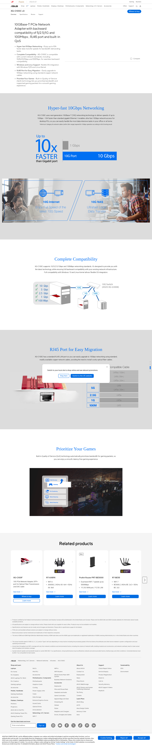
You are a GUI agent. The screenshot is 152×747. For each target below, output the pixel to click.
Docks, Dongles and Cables (62, 722)
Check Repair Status (105, 676)
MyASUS (101, 698)
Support (41, 14)
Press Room (80, 689)
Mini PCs (35, 679)
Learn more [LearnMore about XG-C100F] (26, 609)
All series (53, 669)
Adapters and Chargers (61, 719)
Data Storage (37, 705)
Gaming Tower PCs (17, 724)
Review (33, 14)
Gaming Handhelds (17, 702)
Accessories (14, 695)
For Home (14, 680)
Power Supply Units (39, 699)
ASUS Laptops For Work (18, 686)
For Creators (15, 689)
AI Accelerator (37, 718)
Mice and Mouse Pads (61, 697)
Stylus (56, 716)
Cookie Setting (106, 738)
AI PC (78, 713)
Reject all (124, 738)
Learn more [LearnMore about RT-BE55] (125, 604)
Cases (34, 702)
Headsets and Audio (60, 700)
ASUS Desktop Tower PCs (19, 721)
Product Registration (105, 683)
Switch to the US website (82, 376)
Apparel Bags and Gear (61, 707)
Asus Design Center (83, 716)
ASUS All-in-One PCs (17, 718)
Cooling (35, 695)
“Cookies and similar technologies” (65, 744)
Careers (79, 703)
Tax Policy (80, 700)
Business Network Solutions (63, 687)
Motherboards (37, 689)
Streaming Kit (58, 710)
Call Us (101, 689)
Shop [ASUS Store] (23, 6)
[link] (14, 6)
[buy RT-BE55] (116, 585)
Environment (124, 679)
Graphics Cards (37, 692)
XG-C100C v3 (17, 11)
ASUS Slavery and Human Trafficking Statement (85, 696)
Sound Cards (37, 711)
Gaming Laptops (16, 692)
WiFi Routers (58, 679)
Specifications (24, 14)
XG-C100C (61, 669)
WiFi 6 (56, 676)
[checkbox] (135, 98)
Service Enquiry (103, 679)
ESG (122, 676)
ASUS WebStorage (83, 692)
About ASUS (81, 676)
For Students (15, 683)
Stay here (63, 376)
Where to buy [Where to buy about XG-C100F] (26, 604)
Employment (81, 683)
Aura (78, 722)
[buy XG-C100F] (17, 585)
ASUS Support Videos (105, 695)
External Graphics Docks (40, 708)
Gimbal (56, 713)
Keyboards (57, 694)
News (78, 686)
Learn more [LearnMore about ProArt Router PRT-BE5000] (92, 604)
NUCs (34, 676)
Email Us (101, 686)
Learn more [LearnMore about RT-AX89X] (59, 604)
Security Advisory (104, 692)
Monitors (13, 711)
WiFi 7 (35, 724)
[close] (107, 367)
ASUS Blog (80, 710)
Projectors (14, 715)
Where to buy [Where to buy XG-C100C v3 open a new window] (134, 11)
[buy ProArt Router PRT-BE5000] (91, 585)
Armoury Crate (81, 719)
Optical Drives (37, 714)
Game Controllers (59, 703)
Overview (13, 14)
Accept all (141, 738)
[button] (131, 2)
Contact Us (80, 679)
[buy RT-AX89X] (50, 585)
